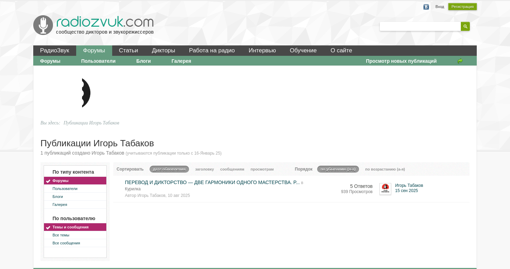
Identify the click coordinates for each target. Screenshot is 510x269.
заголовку (204, 169)
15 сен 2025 (406, 190)
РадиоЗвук (54, 50)
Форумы (94, 50)
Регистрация (462, 7)
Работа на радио (212, 50)
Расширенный (474, 26)
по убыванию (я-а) (338, 169)
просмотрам (262, 169)
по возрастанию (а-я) (385, 169)
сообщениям (232, 169)
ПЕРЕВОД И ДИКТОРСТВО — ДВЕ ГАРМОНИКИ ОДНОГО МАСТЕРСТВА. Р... (212, 182)
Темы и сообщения (71, 227)
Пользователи (98, 61)
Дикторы (163, 50)
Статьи (128, 50)
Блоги (143, 61)
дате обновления (169, 169)
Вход (440, 7)
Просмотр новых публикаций (401, 61)
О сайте (341, 50)
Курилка (133, 188)
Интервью (262, 50)
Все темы (61, 235)
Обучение (303, 50)
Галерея (181, 61)
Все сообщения (66, 243)
